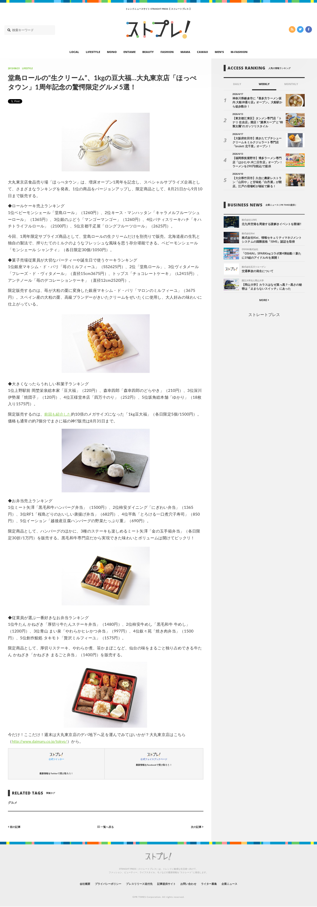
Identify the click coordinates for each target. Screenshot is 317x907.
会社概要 (72, 883)
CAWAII (202, 52)
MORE (264, 301)
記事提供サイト (168, 883)
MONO (112, 52)
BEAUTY (148, 52)
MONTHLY (291, 84)
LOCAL (74, 52)
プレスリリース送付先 (136, 883)
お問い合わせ (193, 883)
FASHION (167, 52)
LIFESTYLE (93, 52)
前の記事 (15, 827)
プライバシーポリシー (99, 883)
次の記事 (196, 827)
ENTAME (129, 52)
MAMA (185, 52)
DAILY (237, 84)
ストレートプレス (264, 315)
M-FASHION (239, 52)
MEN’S (219, 52)
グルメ (12, 802)
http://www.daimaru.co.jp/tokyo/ (42, 741)
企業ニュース (241, 883)
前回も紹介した (58, 414)
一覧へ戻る (105, 827)
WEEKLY (264, 84)
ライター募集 (217, 883)
